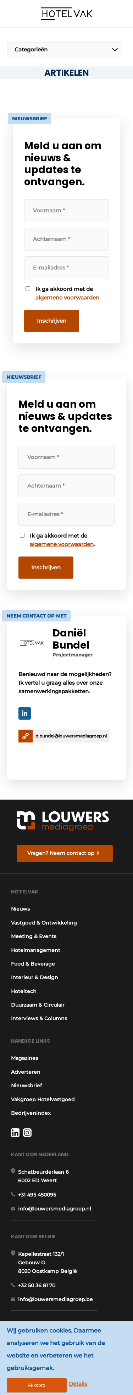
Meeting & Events (33, 936)
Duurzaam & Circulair (38, 1005)
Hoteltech (24, 991)
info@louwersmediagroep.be (55, 1299)
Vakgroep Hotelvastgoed (43, 1099)
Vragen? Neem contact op (60, 853)
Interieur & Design (34, 977)
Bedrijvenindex (31, 1113)
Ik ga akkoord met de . (67, 294)
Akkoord (36, 1385)
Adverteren (25, 1072)
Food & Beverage (33, 964)
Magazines (24, 1058)
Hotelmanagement (35, 950)
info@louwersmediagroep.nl (54, 1208)
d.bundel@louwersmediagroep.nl (71, 736)
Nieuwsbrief (26, 1085)
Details (78, 1383)
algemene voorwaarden (67, 297)
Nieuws (20, 909)
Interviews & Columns (39, 1018)
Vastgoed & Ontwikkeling (44, 923)
